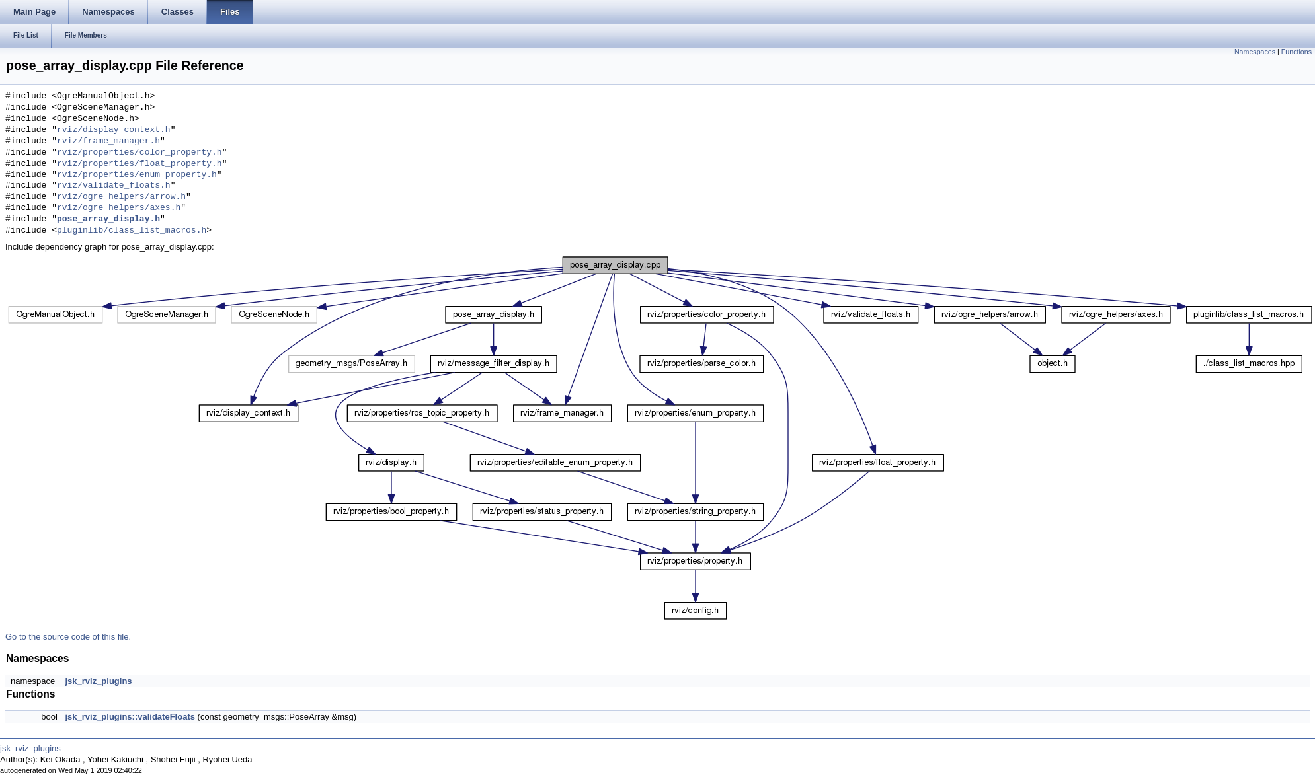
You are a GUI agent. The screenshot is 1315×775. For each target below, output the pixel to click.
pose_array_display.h (108, 219)
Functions (1296, 51)
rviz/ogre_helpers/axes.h (118, 208)
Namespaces (1254, 51)
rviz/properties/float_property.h (139, 164)
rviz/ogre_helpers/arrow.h (121, 197)
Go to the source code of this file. (68, 637)
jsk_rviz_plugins (98, 681)
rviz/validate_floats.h (114, 186)
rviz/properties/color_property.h (139, 153)
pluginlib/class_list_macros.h (131, 231)
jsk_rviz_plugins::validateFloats (130, 716)
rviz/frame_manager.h (108, 141)
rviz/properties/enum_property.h (137, 175)
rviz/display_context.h (114, 130)
